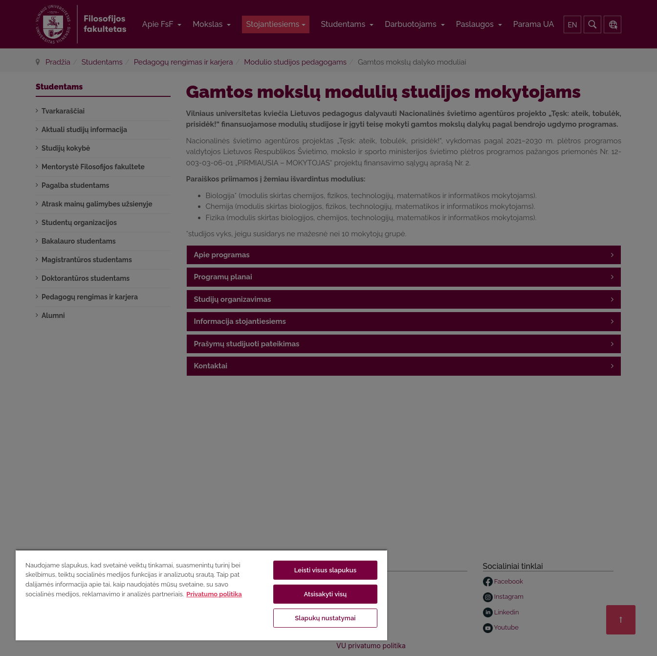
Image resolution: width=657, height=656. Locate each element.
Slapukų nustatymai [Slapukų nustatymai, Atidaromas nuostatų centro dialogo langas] (325, 618)
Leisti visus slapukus (325, 570)
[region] (201, 594)
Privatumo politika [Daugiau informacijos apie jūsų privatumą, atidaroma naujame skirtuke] (213, 594)
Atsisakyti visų (325, 594)
